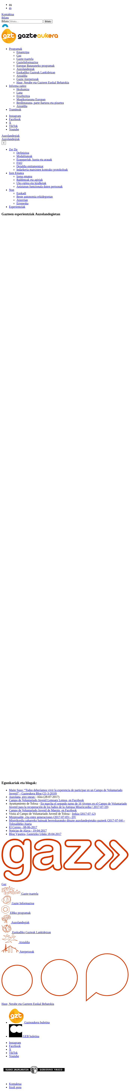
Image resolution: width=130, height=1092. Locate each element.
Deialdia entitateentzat (29, 166)
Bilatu (5, 17)
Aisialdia (21, 75)
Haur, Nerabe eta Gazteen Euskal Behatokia (42, 82)
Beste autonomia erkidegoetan (34, 196)
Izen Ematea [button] (16, 173)
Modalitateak (24, 156)
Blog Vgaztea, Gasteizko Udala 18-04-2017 (35, 834)
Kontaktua (7, 14)
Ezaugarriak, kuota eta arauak (34, 159)
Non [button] (11, 189)
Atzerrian (22, 200)
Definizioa (22, 152)
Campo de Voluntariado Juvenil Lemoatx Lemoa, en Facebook (46, 800)
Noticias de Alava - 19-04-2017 (28, 830)
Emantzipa (22, 52)
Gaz (18, 55)
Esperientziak (17, 206)
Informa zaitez (17, 85)
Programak (15, 48)
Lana (19, 92)
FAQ (19, 162)
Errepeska (22, 203)
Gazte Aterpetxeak (27, 79)
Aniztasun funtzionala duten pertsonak (39, 186)
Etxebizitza (23, 96)
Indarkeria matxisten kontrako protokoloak (42, 169)
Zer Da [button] (13, 149)
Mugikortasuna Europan (30, 99)
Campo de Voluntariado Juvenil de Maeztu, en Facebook (43, 810)
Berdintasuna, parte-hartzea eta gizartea (40, 102)
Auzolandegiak (25, 69)
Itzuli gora (15, 1087)
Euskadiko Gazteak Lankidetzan (35, 72)
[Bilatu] (26, 21)
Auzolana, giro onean (22, 796)
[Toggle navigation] (3, 143)
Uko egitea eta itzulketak (31, 183)
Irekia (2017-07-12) (84, 813)
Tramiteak (15, 109)
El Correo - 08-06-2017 (23, 827)
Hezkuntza (22, 89)
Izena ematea (24, 176)
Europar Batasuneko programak (35, 65)
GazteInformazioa (27, 62)
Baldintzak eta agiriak (29, 179)
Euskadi (21, 193)
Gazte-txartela (24, 59)
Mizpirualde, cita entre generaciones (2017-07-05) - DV (42, 817)
